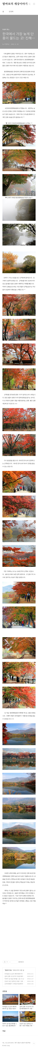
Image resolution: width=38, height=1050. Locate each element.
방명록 (11, 11)
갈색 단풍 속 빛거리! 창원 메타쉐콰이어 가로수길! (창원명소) (14, 977)
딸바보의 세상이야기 (15, 4)
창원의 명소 (8, 970)
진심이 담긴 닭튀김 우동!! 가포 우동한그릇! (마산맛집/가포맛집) (15, 982)
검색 (29, 3)
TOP (34, 1043)
